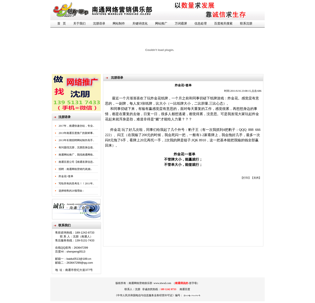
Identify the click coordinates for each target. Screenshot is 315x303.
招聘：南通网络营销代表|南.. (75, 169)
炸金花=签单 (66, 176)
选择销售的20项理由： (72, 190)
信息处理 (200, 23)
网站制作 (119, 23)
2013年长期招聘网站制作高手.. (76, 140)
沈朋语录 (99, 23)
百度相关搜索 (223, 23)
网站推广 (161, 23)
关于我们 (79, 23)
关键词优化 (140, 23)
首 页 (61, 23)
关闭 (256, 177)
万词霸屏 (181, 23)
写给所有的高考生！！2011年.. (76, 183)
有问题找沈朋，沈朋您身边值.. (76, 147)
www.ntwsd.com (162, 283)
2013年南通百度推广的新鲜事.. (76, 133)
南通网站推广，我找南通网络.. (76, 154)
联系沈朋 (246, 23)
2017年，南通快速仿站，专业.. (76, 125)
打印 (245, 177)
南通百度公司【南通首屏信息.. (76, 161)
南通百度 (185, 289)
